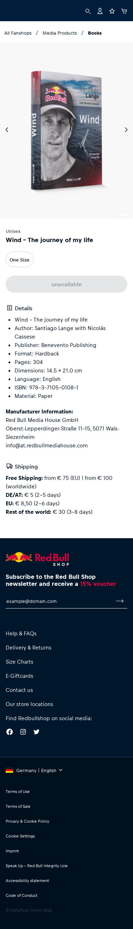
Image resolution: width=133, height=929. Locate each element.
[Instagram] (23, 733)
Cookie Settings (20, 836)
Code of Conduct (21, 895)
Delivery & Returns (28, 647)
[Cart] (124, 10)
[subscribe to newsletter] (119, 601)
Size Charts (19, 661)
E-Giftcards (19, 675)
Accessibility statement (27, 880)
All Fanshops (18, 33)
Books (94, 33)
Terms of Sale (18, 806)
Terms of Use (18, 791)
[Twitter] (36, 733)
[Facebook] (9, 733)
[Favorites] (112, 10)
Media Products (60, 33)
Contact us (19, 689)
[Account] (100, 10)
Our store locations (29, 703)
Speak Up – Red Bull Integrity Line (37, 865)
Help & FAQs (21, 633)
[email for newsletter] (59, 601)
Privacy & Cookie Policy (27, 821)
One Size (19, 260)
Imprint (12, 850)
